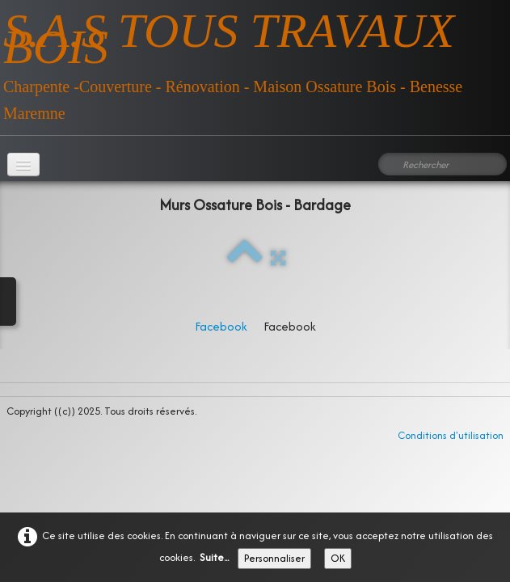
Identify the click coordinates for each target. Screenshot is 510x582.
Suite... (214, 557)
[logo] (255, 61)
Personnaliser (274, 558)
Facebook (221, 326)
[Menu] (23, 164)
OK (338, 558)
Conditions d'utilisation (451, 435)
